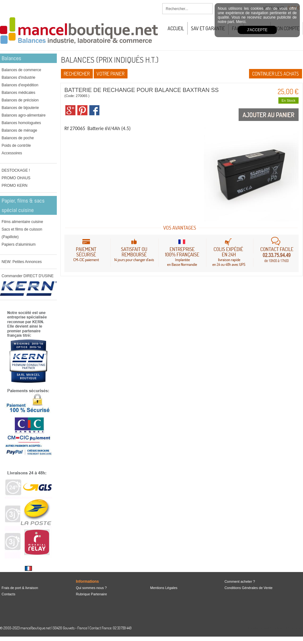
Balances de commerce (21, 70)
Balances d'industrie (18, 77)
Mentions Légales (163, 588)
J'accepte (257, 30)
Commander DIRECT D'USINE (28, 276)
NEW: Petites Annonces (22, 262)
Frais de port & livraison (20, 588)
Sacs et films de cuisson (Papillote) (22, 233)
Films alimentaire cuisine (22, 222)
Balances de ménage (19, 130)
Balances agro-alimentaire (23, 115)
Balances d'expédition (20, 85)
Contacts (8, 594)
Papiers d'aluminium (19, 244)
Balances (11, 58)
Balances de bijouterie (20, 108)
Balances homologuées (21, 123)
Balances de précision (20, 100)
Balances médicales (18, 92)
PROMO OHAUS (16, 178)
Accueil (176, 28)
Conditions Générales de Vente (248, 588)
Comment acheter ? (239, 581)
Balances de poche (18, 138)
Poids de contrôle (16, 145)
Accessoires (12, 153)
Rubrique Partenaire (91, 594)
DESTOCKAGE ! (16, 170)
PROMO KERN (14, 185)
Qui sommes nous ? (91, 588)
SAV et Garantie (208, 28)
